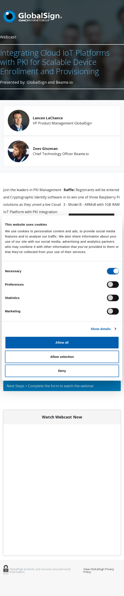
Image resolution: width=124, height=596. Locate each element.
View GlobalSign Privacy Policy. (98, 570)
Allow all (62, 342)
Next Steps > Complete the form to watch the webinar (50, 386)
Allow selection (62, 357)
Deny (62, 371)
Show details (101, 329)
